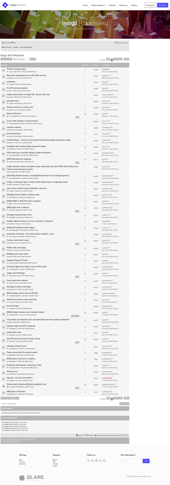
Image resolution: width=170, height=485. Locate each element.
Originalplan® (15, 230)
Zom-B (106, 101)
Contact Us (22, 464)
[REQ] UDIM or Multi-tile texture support (24, 201)
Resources (123, 5)
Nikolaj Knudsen (109, 384)
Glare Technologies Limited (143, 476)
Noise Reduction (14, 134)
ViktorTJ (106, 215)
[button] (108, 59)
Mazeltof (16, 442)
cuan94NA (12, 374)
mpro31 (11, 97)
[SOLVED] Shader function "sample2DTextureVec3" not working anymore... (38, 176)
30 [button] (125, 59)
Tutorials (55, 464)
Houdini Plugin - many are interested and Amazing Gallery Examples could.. (39, 140)
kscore (106, 248)
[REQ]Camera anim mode (17, 254)
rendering (11, 82)
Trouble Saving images (16, 69)
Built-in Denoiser (14, 113)
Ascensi (11, 143)
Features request (14, 127)
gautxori (11, 78)
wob (10, 172)
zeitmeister (14, 269)
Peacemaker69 (16, 296)
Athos (10, 204)
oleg (12, 341)
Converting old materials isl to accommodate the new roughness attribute (38, 320)
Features (112, 5)
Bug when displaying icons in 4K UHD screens (26, 75)
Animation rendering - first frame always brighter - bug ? (31, 234)
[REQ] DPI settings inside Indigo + (21, 227)
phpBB (11, 440)
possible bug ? (13, 101)
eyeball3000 (15, 368)
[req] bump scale (14, 332)
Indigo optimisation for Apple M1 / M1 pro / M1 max (28, 94)
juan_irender (108, 95)
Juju (12, 210)
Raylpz (13, 217)
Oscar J (106, 228)
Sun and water (13, 306)
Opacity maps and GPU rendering (21, 326)
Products (22, 462)
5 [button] (121, 59)
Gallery (134, 5)
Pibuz (10, 250)
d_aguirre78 (15, 72)
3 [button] (116, 59)
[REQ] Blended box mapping (19, 159)
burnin (106, 147)
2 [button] (114, 59)
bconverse (12, 289)
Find (146, 461)
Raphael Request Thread (17, 260)
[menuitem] (13, 42)
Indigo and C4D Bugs (16, 273)
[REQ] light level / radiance (18, 207)
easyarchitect (15, 155)
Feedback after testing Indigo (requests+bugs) (26, 146)
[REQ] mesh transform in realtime (21, 359)
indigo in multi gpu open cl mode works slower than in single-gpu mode (37, 182)
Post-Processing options (17, 88)
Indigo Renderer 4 (98, 5)
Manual (55, 460)
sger (12, 84)
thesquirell (107, 127)
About (21, 460)
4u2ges (13, 328)
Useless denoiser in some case (20, 107)
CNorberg (14, 197)
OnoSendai (107, 378)
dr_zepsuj (14, 236)
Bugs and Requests (12, 55)
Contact (55, 466)
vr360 (13, 387)
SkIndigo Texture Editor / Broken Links (23, 195)
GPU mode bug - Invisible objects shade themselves (29, 153)
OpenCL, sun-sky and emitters (20, 378)
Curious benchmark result (18, 240)
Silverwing (14, 263)
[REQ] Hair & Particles (16, 391)
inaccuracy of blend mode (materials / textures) (27, 188)
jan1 (12, 103)
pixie (105, 82)
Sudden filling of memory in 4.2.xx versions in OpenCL (30, 221)
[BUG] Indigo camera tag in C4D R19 (22, 293)
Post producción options (17, 280)
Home (85, 5)
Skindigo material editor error (19, 215)
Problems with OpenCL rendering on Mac (24, 365)
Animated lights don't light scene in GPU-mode (27, 267)
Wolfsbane (12, 394)
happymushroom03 (17, 123)
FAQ (54, 462)
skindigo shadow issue (16, 346)
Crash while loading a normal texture (22, 121)
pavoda (11, 110)
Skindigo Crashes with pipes (19, 287)
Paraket (11, 224)
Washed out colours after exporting (22, 299)
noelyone (14, 349)
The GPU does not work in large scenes (23, 339)
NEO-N (13, 149)
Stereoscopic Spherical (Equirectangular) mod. (27, 384)
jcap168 (15, 116)
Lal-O (10, 91)
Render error (12, 371)
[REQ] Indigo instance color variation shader (26, 312)
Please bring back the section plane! (22, 352)
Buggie (106, 69)
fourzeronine (108, 182)
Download (150, 5)
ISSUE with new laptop (16, 248)
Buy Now (162, 5)
